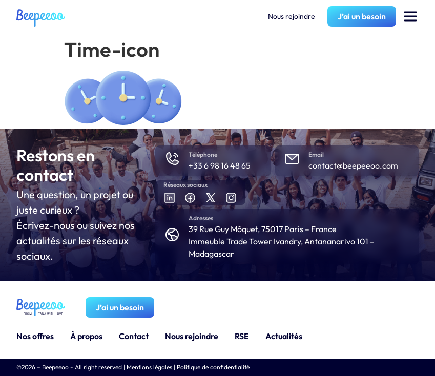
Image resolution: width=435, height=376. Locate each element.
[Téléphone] (172, 159)
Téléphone (203, 154)
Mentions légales (149, 367)
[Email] (292, 159)
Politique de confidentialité (213, 367)
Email (316, 154)
